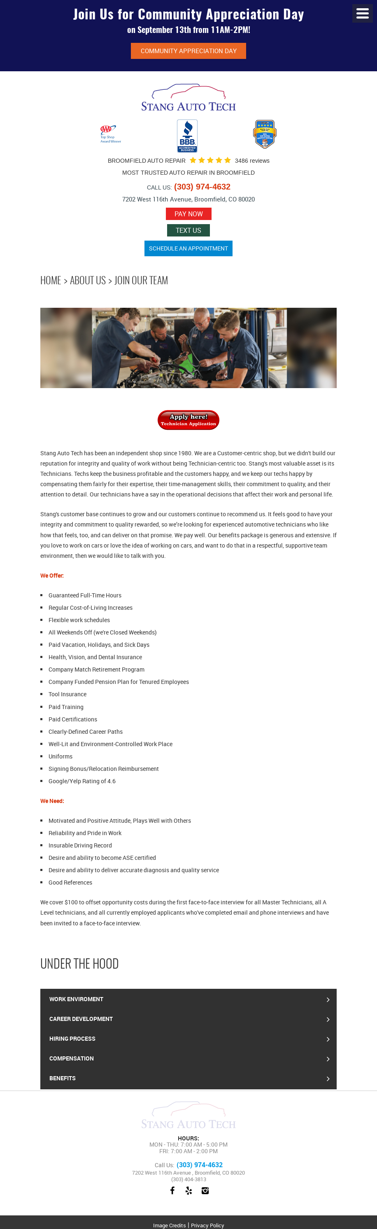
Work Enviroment (76, 999)
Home (50, 281)
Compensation (71, 1058)
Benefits (62, 1078)
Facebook (172, 1195)
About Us (88, 281)
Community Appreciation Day (189, 51)
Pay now (189, 213)
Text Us (188, 230)
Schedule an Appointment (188, 248)
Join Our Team (141, 281)
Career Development (81, 1019)
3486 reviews (252, 161)
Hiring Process (72, 1038)
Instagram (205, 1195)
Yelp (188, 1195)
